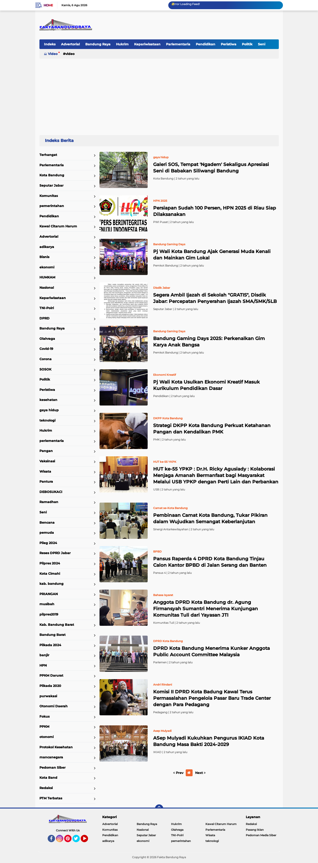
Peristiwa (228, 44)
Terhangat (48, 155)
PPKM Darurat (51, 675)
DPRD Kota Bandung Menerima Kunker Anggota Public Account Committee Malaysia (211, 651)
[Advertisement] (159, 95)
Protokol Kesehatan (56, 747)
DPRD (44, 318)
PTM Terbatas (50, 798)
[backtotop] (159, 808)
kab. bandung (51, 584)
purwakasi (48, 696)
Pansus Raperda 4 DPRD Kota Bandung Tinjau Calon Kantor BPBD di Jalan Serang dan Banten (210, 562)
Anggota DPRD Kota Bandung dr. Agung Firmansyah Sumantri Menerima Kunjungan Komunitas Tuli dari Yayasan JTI (205, 608)
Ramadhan (48, 502)
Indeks (49, 44)
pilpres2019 (48, 614)
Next (200, 773)
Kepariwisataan (147, 44)
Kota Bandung (51, 175)
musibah (46, 604)
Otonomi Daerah (53, 706)
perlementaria (51, 441)
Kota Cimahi (49, 574)
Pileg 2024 (48, 543)
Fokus (44, 716)
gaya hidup (49, 410)
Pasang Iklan (255, 829)
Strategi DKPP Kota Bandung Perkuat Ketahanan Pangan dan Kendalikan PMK (212, 429)
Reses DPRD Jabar (55, 553)
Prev (178, 773)
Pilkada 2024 (50, 645)
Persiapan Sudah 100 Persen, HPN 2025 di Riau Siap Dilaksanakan (214, 211)
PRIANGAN (48, 594)
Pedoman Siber (52, 767)
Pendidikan (205, 44)
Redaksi (46, 788)
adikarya (46, 247)
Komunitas (48, 196)
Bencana (47, 522)
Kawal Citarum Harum (58, 226)
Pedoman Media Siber (261, 835)
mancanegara (51, 757)
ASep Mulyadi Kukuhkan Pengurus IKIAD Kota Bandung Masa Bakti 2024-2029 (208, 741)
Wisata (45, 471)
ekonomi (46, 267)
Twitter (78, 840)
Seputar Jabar (51, 185)
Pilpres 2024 (49, 563)
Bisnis (44, 257)
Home (48, 5)
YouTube (87, 840)
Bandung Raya (98, 44)
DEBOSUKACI (50, 492)
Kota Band (48, 778)
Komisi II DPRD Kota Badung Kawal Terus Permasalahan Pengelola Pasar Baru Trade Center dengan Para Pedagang (212, 698)
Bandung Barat (52, 635)
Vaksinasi (47, 461)
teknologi (47, 420)
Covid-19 (46, 349)
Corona (45, 359)
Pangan (46, 451)
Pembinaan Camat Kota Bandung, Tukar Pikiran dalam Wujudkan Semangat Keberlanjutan (210, 518)
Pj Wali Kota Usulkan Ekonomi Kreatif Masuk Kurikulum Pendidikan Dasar (206, 385)
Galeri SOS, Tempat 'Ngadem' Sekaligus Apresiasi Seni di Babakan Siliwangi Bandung (211, 168)
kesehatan (48, 400)
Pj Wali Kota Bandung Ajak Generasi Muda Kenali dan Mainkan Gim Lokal (212, 255)
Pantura (46, 481)
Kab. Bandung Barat (56, 625)
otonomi (46, 737)
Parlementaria (178, 44)
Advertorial (70, 44)
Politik (247, 44)
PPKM (44, 726)
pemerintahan (51, 206)
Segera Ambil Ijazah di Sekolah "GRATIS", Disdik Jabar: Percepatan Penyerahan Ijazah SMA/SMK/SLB (215, 298)
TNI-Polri (46, 308)
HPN (43, 665)
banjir (44, 655)
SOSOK (45, 369)
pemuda (46, 533)
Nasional (46, 288)
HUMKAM (47, 277)
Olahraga (47, 339)
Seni (261, 44)
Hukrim (122, 44)
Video (53, 54)
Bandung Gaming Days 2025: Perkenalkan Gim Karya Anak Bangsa (209, 342)
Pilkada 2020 (50, 686)
